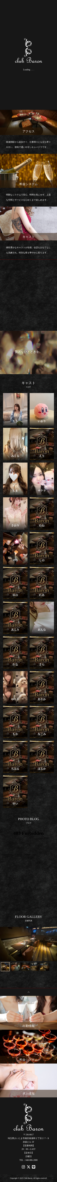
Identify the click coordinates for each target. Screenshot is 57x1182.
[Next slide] (53, 944)
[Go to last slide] (4, 944)
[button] (5, 966)
